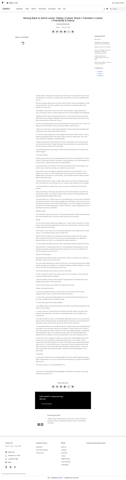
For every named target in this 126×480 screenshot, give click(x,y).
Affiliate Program (65, 459)
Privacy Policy (40, 453)
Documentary (51, 8)
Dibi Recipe (97, 39)
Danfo (56, 421)
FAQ (64, 8)
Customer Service (41, 443)
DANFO (6, 9)
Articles (100, 71)
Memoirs (33, 8)
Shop (59, 8)
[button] (53, 31)
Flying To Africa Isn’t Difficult (102, 47)
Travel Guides (42, 8)
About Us (63, 447)
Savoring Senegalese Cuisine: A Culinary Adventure (103, 63)
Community (64, 453)
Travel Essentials (65, 461)
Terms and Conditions (42, 450)
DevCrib (60, 477)
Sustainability (64, 464)
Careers (63, 456)
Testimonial (39, 447)
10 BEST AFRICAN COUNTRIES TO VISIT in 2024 (101, 58)
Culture (27, 8)
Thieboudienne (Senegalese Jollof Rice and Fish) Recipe (102, 43)
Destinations (19, 8)
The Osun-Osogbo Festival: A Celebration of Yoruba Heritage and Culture (102, 52)
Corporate (64, 450)
